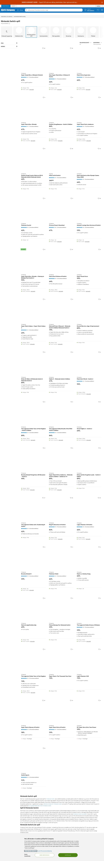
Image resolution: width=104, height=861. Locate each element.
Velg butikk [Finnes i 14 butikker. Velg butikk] (88, 138)
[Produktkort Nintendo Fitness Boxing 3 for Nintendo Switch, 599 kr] (61, 607)
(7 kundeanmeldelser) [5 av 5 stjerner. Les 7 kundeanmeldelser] (89, 124)
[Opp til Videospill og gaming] (6, 29)
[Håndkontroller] (19, 29)
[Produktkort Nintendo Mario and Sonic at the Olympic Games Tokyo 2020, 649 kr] (89, 157)
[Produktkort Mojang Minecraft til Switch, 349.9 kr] (61, 157)
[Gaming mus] (80, 29)
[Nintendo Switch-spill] (31, 29)
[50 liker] (99, 196)
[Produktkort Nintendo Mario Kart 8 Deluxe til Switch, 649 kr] (61, 258)
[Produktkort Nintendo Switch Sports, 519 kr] (33, 757)
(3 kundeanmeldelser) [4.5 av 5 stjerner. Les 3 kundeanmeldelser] (61, 573)
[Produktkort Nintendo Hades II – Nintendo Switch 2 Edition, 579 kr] (61, 360)
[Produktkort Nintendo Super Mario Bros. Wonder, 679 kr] (33, 106)
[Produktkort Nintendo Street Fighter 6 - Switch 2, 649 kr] (89, 410)
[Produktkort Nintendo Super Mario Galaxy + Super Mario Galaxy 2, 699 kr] (33, 308)
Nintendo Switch (50, 796)
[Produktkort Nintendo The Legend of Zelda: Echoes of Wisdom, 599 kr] (89, 607)
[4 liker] (99, 95)
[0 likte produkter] (98, 10)
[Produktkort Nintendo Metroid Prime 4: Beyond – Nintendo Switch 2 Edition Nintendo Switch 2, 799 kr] (61, 308)
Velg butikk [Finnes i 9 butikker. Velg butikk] (32, 487)
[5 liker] (44, 95)
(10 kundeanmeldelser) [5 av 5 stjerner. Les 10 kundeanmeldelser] (90, 75)
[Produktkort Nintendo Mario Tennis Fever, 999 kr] (89, 258)
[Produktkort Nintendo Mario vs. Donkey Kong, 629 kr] (89, 555)
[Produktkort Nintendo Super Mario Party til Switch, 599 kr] (61, 709)
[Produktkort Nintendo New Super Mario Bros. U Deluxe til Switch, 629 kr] (61, 57)
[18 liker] (71, 146)
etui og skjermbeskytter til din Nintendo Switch (39, 803)
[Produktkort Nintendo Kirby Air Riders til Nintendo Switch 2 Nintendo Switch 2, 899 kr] (33, 360)
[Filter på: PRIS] (9, 41)
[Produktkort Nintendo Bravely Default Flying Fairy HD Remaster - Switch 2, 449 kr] (33, 456)
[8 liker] (44, 746)
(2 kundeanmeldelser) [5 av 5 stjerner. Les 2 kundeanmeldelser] (33, 225)
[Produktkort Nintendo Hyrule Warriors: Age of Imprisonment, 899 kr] (89, 308)
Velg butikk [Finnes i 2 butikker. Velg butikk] (88, 87)
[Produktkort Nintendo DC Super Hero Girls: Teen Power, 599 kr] (89, 709)
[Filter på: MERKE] (9, 44)
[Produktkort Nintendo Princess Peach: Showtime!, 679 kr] (61, 207)
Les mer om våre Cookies (30, 851)
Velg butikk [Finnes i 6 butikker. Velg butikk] (60, 341)
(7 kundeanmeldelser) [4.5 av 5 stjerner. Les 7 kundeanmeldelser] (33, 124)
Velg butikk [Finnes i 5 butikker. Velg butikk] (32, 341)
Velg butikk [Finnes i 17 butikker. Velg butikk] (33, 690)
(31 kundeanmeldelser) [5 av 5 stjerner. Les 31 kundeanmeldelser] (34, 676)
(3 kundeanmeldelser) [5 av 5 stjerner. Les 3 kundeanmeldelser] (33, 526)
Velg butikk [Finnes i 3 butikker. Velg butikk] (60, 138)
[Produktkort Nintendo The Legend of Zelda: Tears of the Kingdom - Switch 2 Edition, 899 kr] (33, 410)
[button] (9, 21)
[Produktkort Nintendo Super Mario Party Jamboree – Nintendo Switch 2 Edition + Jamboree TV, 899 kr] (61, 456)
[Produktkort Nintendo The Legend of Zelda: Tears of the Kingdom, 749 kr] (33, 658)
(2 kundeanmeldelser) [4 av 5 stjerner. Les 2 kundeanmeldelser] (61, 225)
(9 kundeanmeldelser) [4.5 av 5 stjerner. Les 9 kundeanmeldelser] (33, 75)
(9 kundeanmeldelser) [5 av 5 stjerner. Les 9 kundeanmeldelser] (61, 76)
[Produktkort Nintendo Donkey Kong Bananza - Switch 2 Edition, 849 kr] (61, 106)
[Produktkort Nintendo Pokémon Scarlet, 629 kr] (33, 207)
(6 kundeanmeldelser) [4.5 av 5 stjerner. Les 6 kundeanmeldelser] (61, 175)
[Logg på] (89, 10)
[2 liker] (99, 545)
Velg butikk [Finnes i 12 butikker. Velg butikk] (33, 138)
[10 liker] (99, 46)
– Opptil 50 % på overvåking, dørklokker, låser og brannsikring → (50, 2)
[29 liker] (99, 495)
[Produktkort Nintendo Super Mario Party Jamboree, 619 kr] (89, 106)
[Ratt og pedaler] (56, 29)
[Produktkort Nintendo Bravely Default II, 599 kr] (33, 555)
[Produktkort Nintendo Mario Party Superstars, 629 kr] (89, 57)
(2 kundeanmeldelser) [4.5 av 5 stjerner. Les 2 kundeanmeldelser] (89, 177)
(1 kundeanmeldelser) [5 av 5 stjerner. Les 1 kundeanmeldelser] (89, 378)
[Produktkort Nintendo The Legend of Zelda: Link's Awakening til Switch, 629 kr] (33, 506)
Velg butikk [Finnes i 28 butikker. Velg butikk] (60, 289)
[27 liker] (43, 698)
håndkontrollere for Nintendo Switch (53, 801)
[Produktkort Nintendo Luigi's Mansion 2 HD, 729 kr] (89, 658)
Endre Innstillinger (27, 855)
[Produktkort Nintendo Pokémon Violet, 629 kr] (61, 555)
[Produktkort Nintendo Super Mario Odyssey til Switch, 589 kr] (33, 709)
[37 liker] (71, 247)
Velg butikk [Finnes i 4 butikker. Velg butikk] (88, 289)
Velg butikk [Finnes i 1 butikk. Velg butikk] (31, 87)
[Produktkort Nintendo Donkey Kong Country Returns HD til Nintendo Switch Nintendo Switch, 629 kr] (33, 157)
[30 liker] (71, 46)
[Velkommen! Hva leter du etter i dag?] (55, 10)
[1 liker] (44, 297)
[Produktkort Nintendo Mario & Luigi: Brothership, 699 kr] (33, 607)
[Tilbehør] (93, 29)
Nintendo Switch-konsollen (79, 811)
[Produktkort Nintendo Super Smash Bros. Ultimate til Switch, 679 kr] (33, 57)
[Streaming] (68, 29)
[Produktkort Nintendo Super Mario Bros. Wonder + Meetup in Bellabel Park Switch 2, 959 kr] (33, 258)
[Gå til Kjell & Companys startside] (8, 10)
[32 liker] (43, 46)
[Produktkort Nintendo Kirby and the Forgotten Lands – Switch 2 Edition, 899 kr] (89, 456)
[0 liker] (72, 95)
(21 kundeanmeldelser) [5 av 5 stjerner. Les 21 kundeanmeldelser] (62, 276)
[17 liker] (43, 495)
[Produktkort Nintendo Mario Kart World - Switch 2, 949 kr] (89, 360)
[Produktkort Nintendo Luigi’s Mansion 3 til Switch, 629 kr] (89, 506)
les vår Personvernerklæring (44, 851)
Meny (20, 10)
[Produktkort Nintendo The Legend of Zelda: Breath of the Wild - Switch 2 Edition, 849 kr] (61, 410)
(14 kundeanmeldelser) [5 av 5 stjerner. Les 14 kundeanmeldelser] (34, 775)
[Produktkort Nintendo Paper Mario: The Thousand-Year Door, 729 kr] (61, 658)
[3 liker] (72, 196)
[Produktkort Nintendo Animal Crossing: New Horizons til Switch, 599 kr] (89, 207)
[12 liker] (99, 146)
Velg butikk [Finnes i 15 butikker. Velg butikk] (88, 391)
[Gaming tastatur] (43, 29)
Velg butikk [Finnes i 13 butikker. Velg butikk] (33, 289)
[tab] (5, 6)
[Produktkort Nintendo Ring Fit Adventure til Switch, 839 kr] (61, 506)
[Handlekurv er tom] (102, 10)
